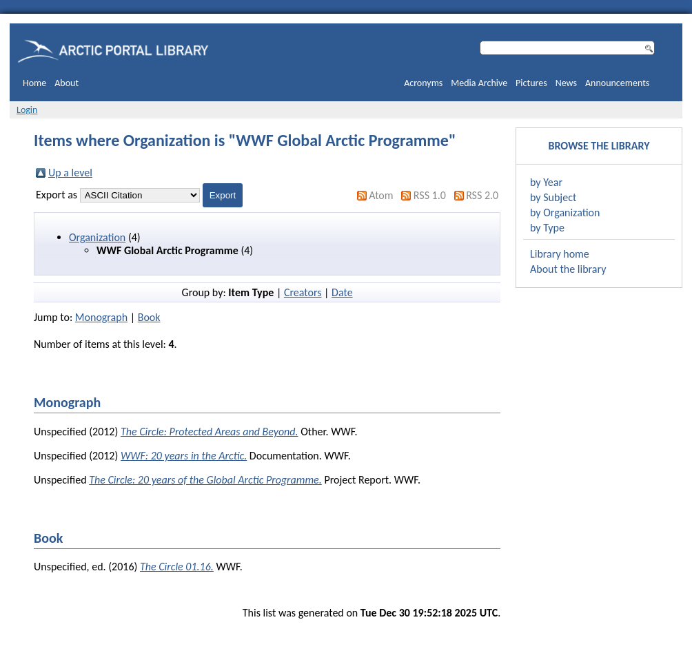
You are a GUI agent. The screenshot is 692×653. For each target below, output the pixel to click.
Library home (559, 253)
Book (149, 317)
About (66, 83)
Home (34, 83)
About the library (568, 269)
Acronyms (423, 83)
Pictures (531, 83)
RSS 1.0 (430, 195)
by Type (547, 227)
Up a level (70, 172)
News (566, 83)
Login (27, 110)
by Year (546, 182)
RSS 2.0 (482, 195)
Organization (97, 237)
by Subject (553, 197)
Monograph (101, 317)
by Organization (565, 212)
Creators (303, 292)
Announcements (617, 83)
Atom (381, 195)
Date (342, 292)
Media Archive (479, 83)
